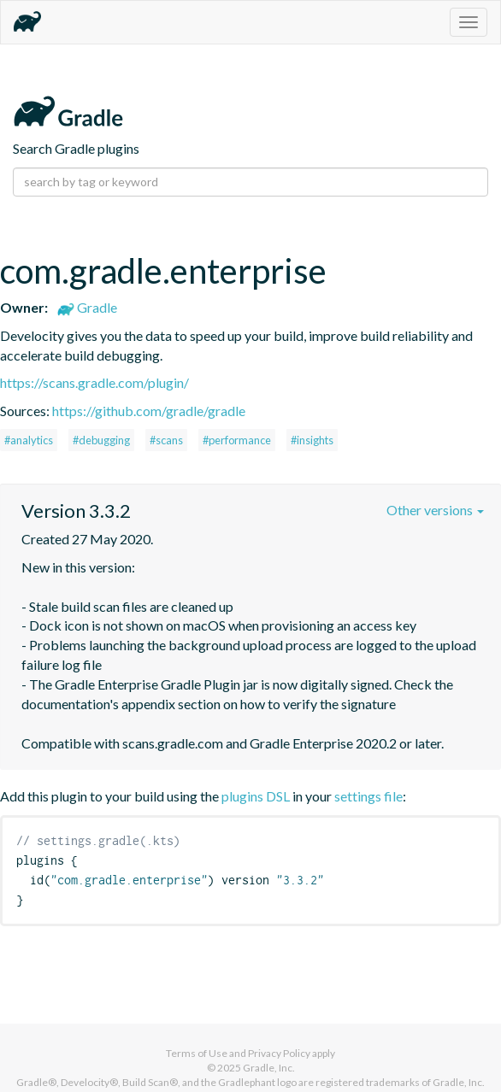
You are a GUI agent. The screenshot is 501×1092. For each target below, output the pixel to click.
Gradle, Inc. (269, 1067)
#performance (237, 440)
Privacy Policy (279, 1053)
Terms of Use (196, 1053)
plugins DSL (255, 796)
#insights (312, 440)
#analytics (28, 440)
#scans (166, 440)
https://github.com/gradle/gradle (148, 410)
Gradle (87, 307)
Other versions (435, 510)
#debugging (101, 440)
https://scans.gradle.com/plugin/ (94, 382)
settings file (368, 796)
